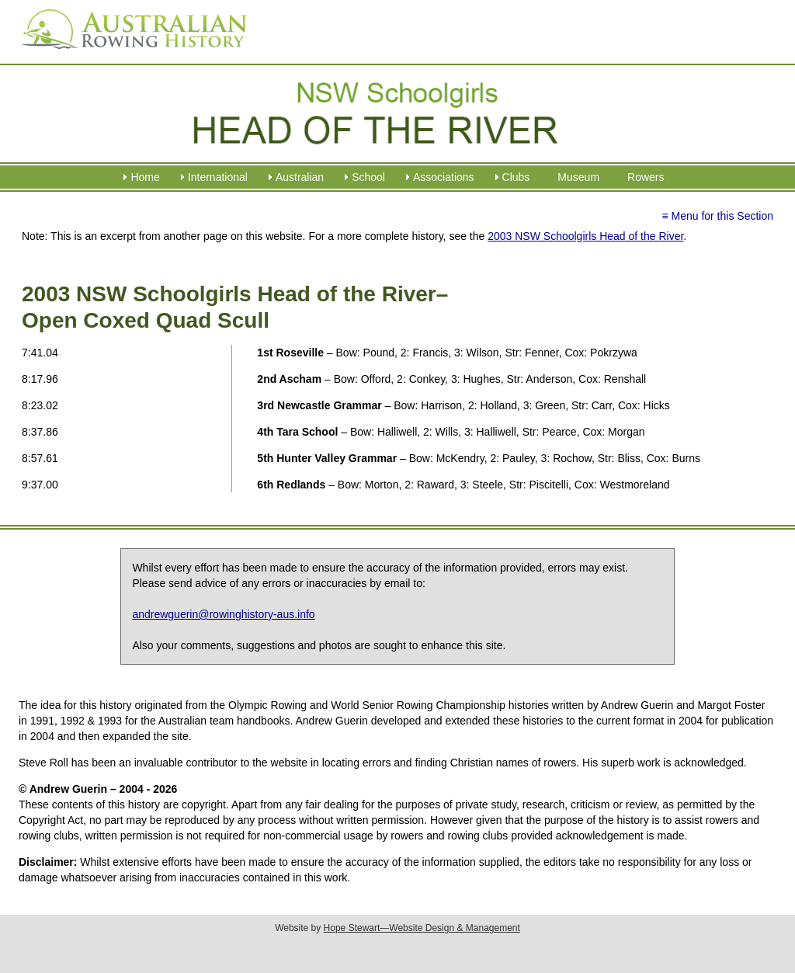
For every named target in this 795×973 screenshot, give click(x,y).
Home (144, 177)
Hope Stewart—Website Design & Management (422, 928)
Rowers (645, 177)
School (368, 177)
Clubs (516, 177)
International (218, 177)
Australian (300, 177)
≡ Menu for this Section (717, 216)
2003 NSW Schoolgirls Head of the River (585, 236)
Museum (578, 177)
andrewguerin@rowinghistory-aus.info (223, 614)
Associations (443, 177)
